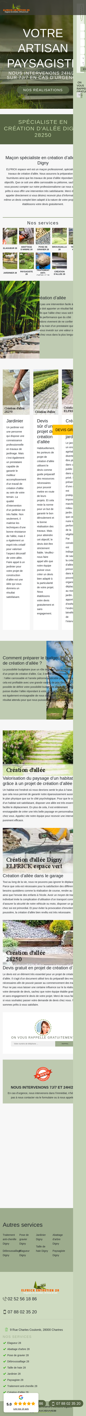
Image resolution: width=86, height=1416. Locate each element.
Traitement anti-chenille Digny (9, 1239)
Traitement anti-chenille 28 (22, 1386)
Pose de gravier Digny (24, 1239)
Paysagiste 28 (15, 1379)
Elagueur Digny (24, 1253)
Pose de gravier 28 (18, 1355)
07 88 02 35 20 (66, 1403)
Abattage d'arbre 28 (18, 1349)
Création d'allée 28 (17, 1392)
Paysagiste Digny (59, 1253)
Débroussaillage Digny (10, 1253)
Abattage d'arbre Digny (58, 1239)
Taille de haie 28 (16, 1367)
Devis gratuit (69, 430)
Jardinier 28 (14, 1373)
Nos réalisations (43, 90)
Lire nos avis (21, 1409)
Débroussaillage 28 (18, 1361)
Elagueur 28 (14, 1342)
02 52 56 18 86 (20, 1298)
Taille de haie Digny (42, 1248)
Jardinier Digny (41, 1237)
